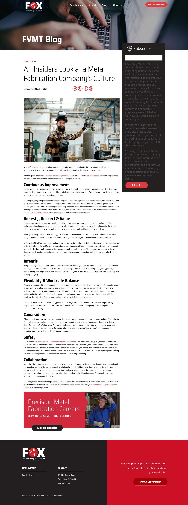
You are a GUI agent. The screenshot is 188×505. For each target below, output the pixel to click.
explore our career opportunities (101, 385)
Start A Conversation (150, 482)
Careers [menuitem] (117, 5)
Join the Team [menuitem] (27, 475)
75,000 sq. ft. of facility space (35, 213)
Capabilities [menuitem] (76, 5)
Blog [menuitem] (104, 5)
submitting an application (95, 176)
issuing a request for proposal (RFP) (59, 176)
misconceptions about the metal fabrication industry (56, 342)
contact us (28, 388)
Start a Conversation (156, 4)
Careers (34, 62)
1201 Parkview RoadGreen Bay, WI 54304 (67, 477)
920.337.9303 (64, 483)
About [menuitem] (92, 5)
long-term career (84, 297)
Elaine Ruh (30, 89)
